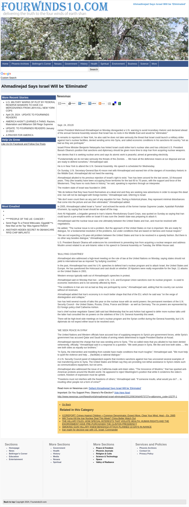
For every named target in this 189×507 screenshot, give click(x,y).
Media (56, 456)
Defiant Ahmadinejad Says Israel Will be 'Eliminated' (115, 388)
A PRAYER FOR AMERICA (19, 135)
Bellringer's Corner (41, 63)
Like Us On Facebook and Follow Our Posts (23, 144)
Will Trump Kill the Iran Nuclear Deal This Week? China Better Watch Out (99, 418)
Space (99, 459)
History (83, 63)
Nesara (58, 63)
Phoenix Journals (104, 451)
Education (14, 456)
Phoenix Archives (20, 63)
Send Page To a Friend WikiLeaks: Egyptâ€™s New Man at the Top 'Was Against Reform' (29, 224)
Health (94, 63)
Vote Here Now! (122, 392)
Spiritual (105, 63)
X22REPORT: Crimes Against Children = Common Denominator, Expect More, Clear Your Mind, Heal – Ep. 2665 (118, 415)
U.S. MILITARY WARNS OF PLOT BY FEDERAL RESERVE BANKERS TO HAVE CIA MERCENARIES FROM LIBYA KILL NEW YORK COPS (30, 106)
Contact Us (145, 451)
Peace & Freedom (104, 448)
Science (144, 63)
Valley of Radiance (105, 462)
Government (71, 63)
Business (132, 63)
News (11, 451)
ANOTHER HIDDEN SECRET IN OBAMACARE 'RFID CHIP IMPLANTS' (30, 231)
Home (5, 63)
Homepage (14, 448)
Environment (118, 63)
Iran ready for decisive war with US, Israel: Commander (90, 429)
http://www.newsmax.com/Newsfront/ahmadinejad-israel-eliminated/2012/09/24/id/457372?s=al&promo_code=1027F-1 (117, 396)
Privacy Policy (146, 453)
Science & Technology (107, 456)
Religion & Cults (104, 453)
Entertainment (16, 459)
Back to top (9, 502)
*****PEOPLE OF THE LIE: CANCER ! (25, 219)
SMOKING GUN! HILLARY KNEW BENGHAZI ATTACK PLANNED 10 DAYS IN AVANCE (107, 427)
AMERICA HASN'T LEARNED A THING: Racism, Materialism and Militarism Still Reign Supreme (30, 123)
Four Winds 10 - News (39, 7)
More (154, 63)
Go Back (66, 404)
